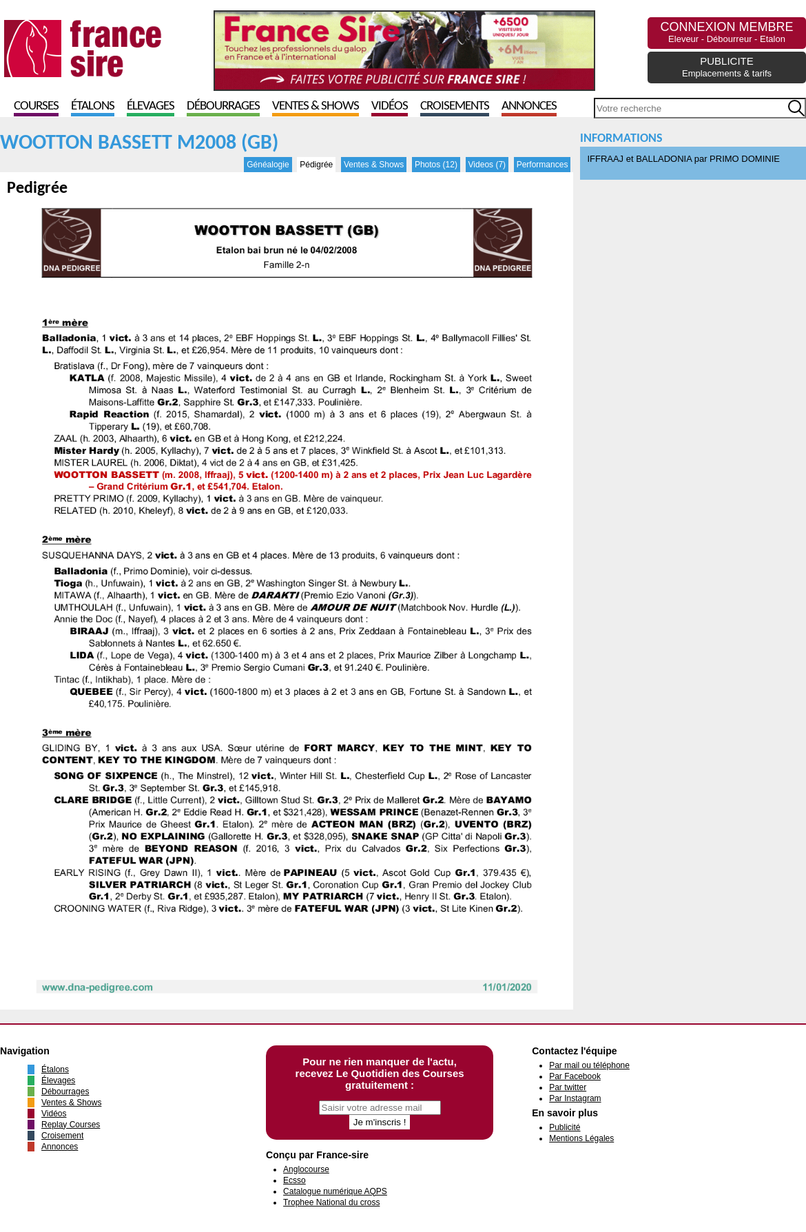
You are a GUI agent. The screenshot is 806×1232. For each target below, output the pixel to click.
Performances (542, 164)
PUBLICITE (727, 67)
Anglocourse (306, 1169)
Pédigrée (316, 164)
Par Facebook (575, 1076)
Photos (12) (436, 164)
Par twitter (567, 1087)
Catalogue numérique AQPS (335, 1191)
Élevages (150, 106)
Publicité (564, 1127)
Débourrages (223, 106)
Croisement (62, 1135)
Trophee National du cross (331, 1202)
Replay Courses (70, 1124)
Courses (36, 106)
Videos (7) (487, 164)
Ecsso (294, 1180)
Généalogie (268, 164)
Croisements (454, 106)
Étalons (92, 106)
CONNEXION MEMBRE (726, 32)
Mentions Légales (581, 1138)
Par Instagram (575, 1098)
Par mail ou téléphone (589, 1065)
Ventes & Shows (315, 106)
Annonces (529, 106)
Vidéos (389, 106)
